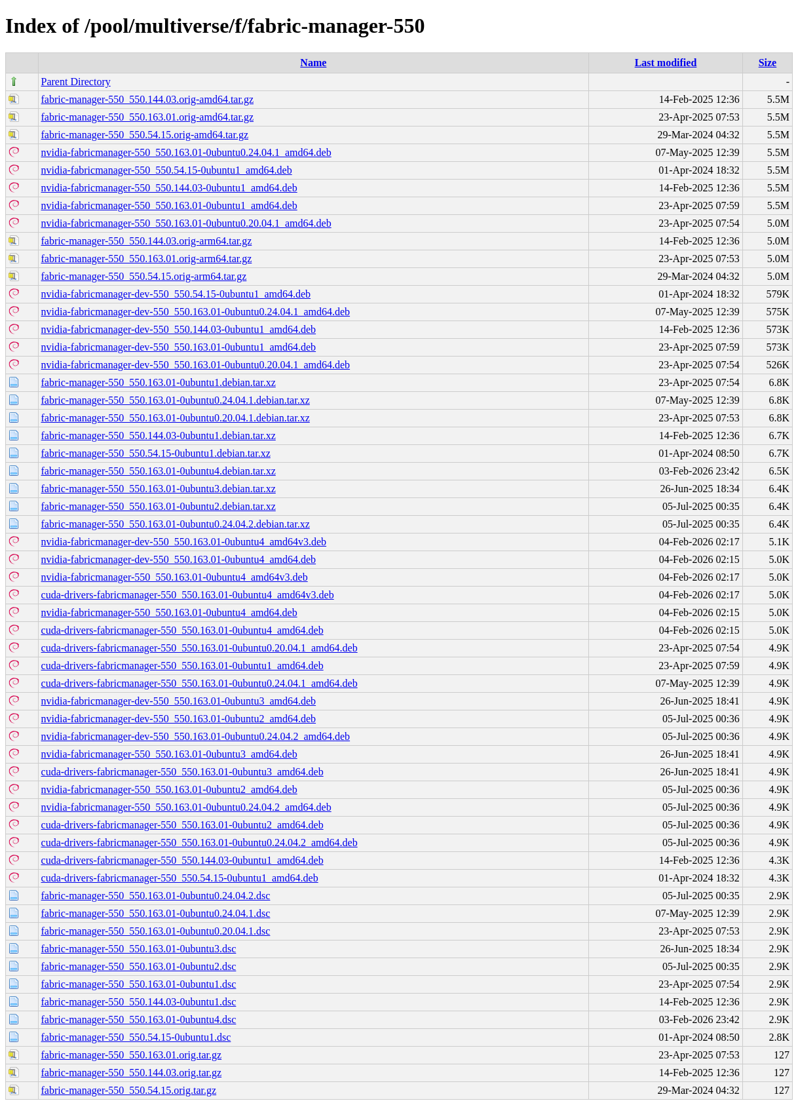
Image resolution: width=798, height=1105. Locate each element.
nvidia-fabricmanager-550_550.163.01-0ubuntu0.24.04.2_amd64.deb (186, 807)
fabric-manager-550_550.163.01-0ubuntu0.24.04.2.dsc (156, 895)
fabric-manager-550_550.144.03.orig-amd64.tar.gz (147, 99)
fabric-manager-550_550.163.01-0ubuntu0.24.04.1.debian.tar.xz (175, 400)
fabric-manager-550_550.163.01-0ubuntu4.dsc (139, 1019)
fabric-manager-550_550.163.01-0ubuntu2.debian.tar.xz (158, 506)
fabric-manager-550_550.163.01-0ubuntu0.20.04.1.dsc (156, 931)
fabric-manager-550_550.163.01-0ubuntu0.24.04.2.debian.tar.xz (175, 524)
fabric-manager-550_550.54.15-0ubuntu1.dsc (136, 1037)
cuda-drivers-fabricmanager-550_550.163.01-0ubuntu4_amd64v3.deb (187, 594)
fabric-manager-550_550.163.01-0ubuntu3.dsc (139, 948)
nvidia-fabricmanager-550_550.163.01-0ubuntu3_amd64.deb (169, 754)
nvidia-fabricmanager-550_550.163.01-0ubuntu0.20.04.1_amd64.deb (186, 223)
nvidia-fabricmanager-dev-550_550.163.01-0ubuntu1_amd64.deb (178, 347)
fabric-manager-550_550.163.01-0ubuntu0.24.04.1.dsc (156, 913)
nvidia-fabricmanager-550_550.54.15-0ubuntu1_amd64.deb (166, 170)
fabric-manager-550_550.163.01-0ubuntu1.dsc (139, 984)
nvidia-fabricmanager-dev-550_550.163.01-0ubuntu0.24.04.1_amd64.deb (196, 311)
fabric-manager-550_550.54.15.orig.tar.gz (129, 1090)
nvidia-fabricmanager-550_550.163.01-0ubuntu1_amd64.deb (169, 205)
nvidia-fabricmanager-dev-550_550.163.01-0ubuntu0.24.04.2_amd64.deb (196, 736)
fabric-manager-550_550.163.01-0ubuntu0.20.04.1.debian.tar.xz (175, 417)
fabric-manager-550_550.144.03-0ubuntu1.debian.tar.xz (158, 435)
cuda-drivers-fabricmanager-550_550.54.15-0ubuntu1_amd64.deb (179, 877)
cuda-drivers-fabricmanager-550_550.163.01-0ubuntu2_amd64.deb (182, 824)
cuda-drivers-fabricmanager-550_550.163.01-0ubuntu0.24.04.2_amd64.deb (199, 842)
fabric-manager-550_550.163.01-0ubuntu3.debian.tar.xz (158, 488)
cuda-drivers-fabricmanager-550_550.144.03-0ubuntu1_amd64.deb (182, 860)
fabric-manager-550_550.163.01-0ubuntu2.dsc (139, 966)
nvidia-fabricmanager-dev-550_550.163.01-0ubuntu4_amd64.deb (178, 559)
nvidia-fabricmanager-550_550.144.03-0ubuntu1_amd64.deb (169, 187)
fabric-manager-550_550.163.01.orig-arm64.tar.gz (146, 258)
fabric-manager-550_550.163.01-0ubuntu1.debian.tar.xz (158, 382)
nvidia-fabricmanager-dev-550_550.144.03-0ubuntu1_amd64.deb (178, 329)
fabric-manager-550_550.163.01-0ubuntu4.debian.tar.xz (158, 470)
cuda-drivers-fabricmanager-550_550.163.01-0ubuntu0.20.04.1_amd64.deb (199, 647)
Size (768, 62)
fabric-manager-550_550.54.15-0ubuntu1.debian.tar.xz (156, 453)
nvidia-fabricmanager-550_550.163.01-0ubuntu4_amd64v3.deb (174, 577)
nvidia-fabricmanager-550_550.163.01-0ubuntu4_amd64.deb (169, 612)
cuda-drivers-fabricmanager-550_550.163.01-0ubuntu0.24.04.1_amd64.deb (199, 683)
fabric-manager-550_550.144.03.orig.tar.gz (131, 1072)
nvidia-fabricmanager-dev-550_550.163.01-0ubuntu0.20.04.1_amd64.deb (196, 364)
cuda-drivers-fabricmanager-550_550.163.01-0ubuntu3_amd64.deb (182, 771)
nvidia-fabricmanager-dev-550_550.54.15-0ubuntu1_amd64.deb (176, 294)
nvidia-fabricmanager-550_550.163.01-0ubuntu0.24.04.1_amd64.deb (186, 152)
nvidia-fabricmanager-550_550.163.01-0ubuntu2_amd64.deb (169, 789)
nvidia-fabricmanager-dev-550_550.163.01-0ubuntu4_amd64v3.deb (184, 541)
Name (313, 62)
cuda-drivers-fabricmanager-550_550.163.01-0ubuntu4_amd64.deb (182, 630)
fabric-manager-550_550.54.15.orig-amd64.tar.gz (144, 134)
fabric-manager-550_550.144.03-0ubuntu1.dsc (139, 1001)
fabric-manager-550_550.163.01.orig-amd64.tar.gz (147, 117)
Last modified (666, 62)
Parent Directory (76, 81)
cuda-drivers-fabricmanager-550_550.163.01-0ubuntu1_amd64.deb (182, 665)
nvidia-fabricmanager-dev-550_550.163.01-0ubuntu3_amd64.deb (178, 701)
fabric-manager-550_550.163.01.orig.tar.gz (131, 1054)
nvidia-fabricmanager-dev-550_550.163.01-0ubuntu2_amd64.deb (178, 718)
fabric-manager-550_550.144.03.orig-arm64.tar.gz (146, 240)
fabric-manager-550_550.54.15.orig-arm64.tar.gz (144, 276)
